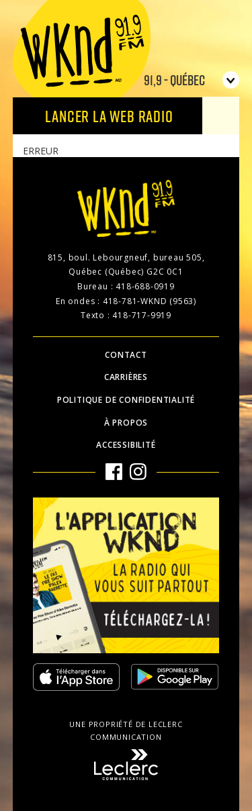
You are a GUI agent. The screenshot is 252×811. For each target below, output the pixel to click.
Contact (126, 355)
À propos (126, 422)
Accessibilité (125, 444)
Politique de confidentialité (126, 400)
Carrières (126, 377)
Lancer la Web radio (109, 116)
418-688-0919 (145, 286)
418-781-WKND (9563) (149, 301)
